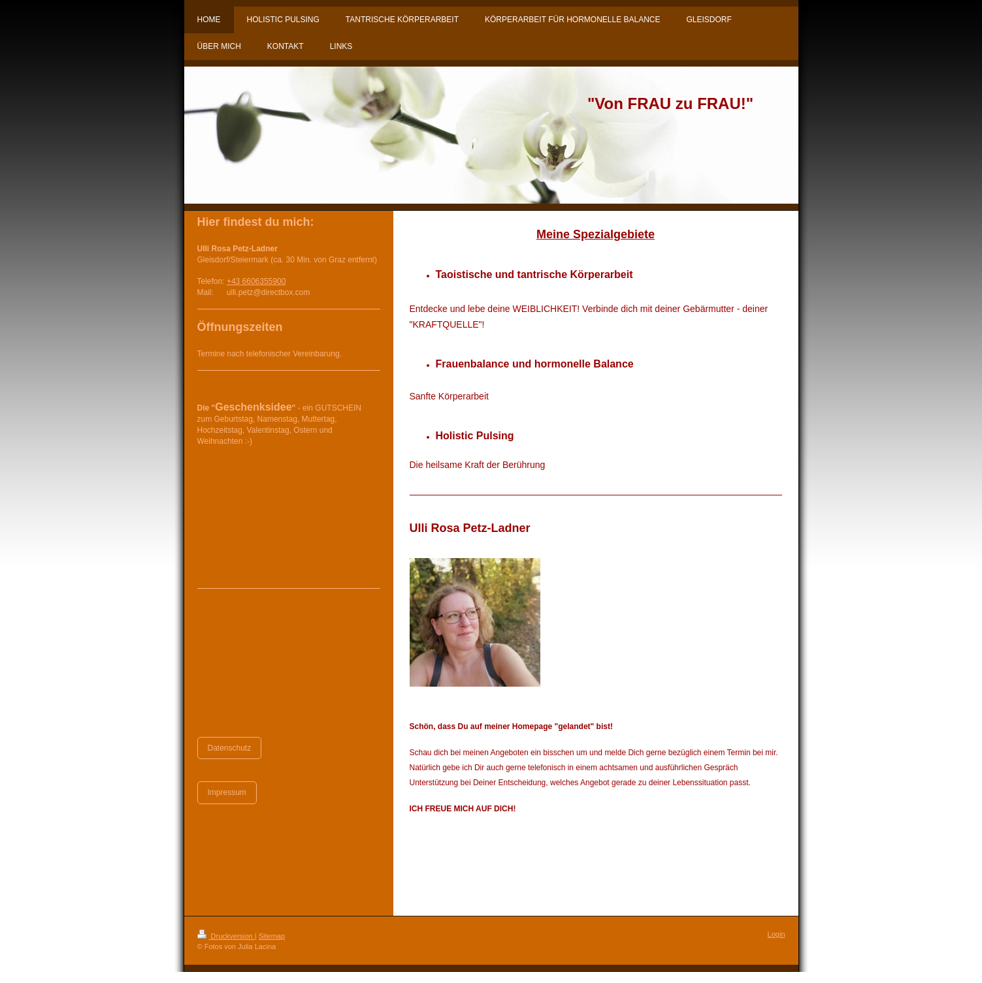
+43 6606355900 (256, 281)
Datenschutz (230, 748)
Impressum (227, 792)
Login (776, 934)
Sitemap (272, 936)
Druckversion (226, 936)
